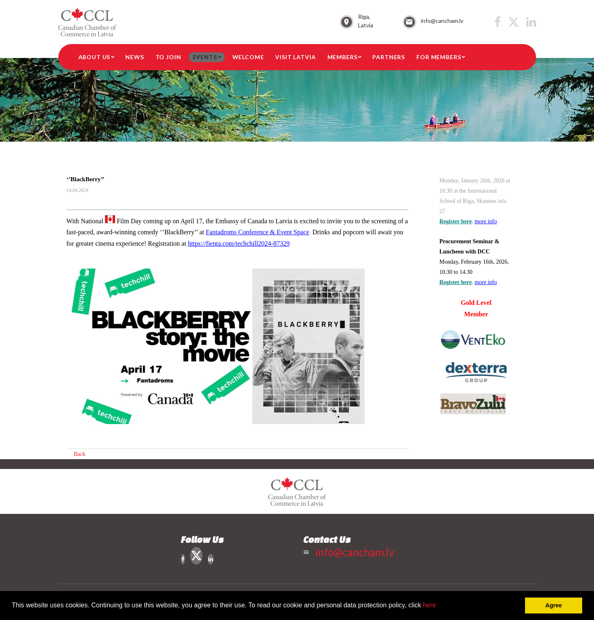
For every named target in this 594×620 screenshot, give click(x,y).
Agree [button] (553, 605)
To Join (168, 56)
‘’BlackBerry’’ (86, 179)
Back (80, 454)
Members (342, 56)
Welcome (248, 56)
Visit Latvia (295, 56)
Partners (388, 56)
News (134, 56)
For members (438, 56)
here (429, 605)
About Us (94, 56)
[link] (257, 232)
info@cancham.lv (442, 20)
